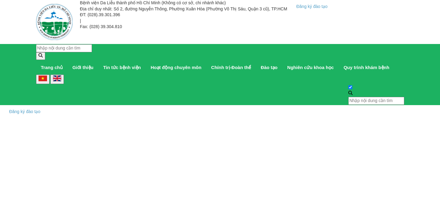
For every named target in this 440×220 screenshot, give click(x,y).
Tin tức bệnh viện (122, 67)
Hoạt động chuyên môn (176, 67)
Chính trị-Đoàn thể (231, 67)
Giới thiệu (83, 67)
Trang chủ (52, 67)
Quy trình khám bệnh (366, 67)
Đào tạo (269, 67)
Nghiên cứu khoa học (310, 67)
